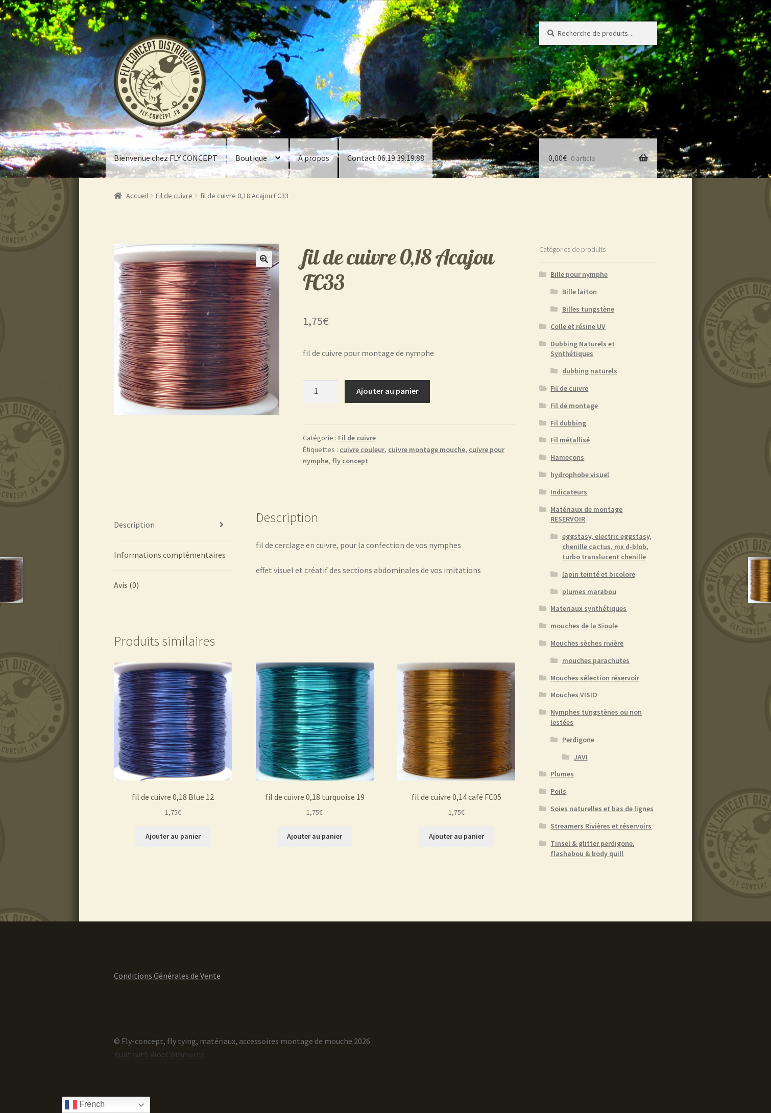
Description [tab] (134, 524)
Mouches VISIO (573, 694)
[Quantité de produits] (320, 392)
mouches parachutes (596, 660)
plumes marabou (589, 591)
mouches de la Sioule (584, 625)
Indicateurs (568, 491)
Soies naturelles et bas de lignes (602, 808)
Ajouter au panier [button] (173, 836)
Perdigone (578, 739)
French (85, 1105)
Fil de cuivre (174, 195)
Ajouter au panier (387, 391)
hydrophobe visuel (579, 474)
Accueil (137, 195)
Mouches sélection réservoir (594, 677)
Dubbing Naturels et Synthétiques (582, 349)
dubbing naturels (589, 370)
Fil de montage (574, 405)
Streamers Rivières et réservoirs (601, 826)
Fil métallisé (570, 439)
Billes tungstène (588, 309)
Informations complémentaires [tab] (170, 555)
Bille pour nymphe (579, 274)
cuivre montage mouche (426, 449)
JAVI (581, 757)
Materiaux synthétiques (588, 608)
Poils (558, 791)
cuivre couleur (362, 449)
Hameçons (567, 457)
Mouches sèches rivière (586, 643)
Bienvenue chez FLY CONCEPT (166, 158)
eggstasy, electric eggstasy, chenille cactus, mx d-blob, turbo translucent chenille (607, 546)
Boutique (251, 158)
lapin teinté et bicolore (598, 574)
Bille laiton (579, 291)
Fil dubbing (568, 423)
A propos (313, 158)
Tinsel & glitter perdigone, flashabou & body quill (592, 848)
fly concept (350, 460)
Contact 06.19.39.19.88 (385, 158)
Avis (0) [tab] (126, 585)
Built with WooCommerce (159, 1054)
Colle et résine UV (578, 326)
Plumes (562, 773)
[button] (264, 259)
